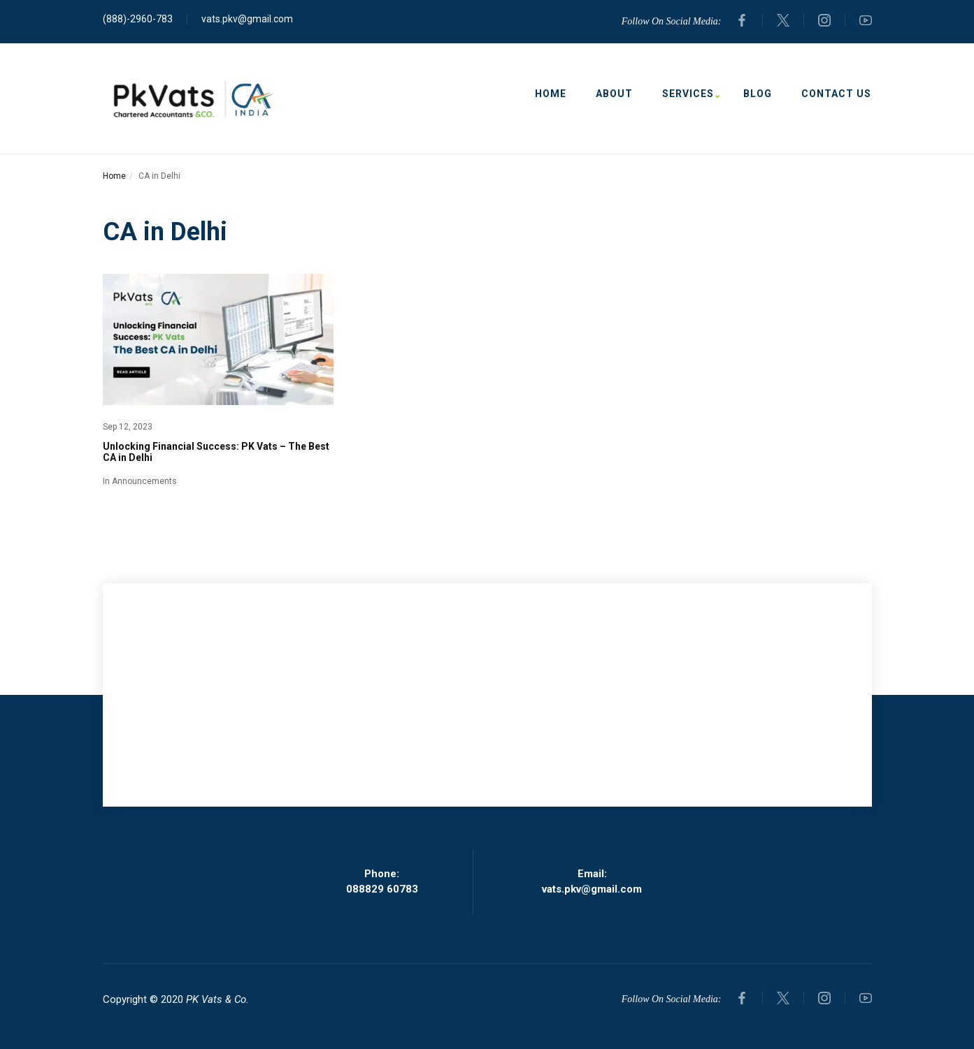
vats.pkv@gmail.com (247, 18)
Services (688, 94)
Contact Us (836, 93)
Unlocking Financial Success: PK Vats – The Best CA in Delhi (216, 451)
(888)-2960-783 (138, 18)
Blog (757, 93)
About (614, 93)
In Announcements (140, 481)
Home (550, 93)
